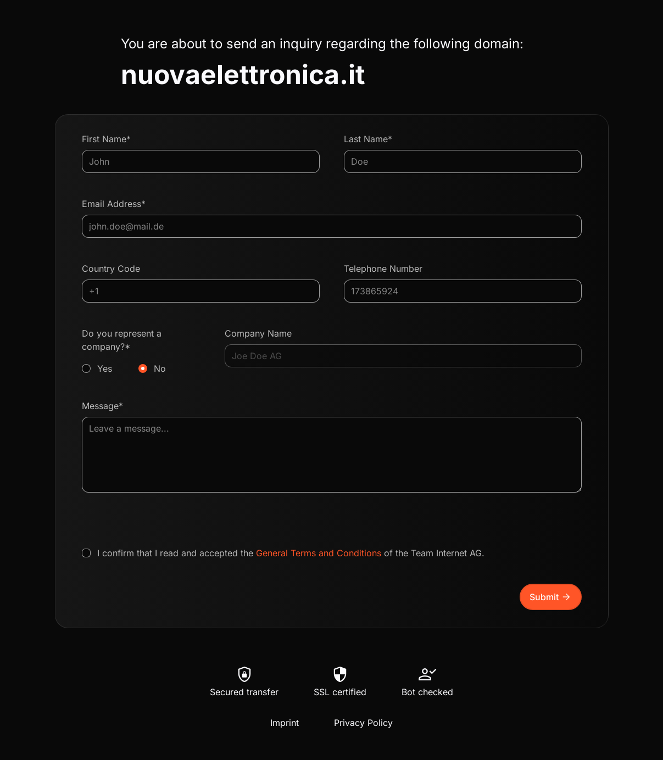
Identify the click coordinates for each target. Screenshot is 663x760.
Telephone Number (383, 268)
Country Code (111, 268)
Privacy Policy (363, 722)
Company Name (258, 333)
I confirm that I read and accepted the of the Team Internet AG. (290, 552)
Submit (551, 597)
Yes (104, 368)
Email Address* (114, 203)
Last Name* (368, 138)
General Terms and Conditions (318, 552)
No (160, 368)
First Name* (106, 138)
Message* (102, 405)
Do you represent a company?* (141, 351)
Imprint (284, 722)
